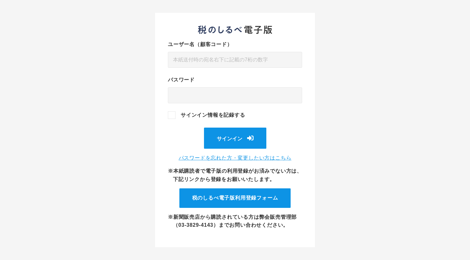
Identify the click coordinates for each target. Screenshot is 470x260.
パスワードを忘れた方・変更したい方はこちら (235, 158)
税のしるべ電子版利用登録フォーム (235, 198)
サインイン (229, 138)
